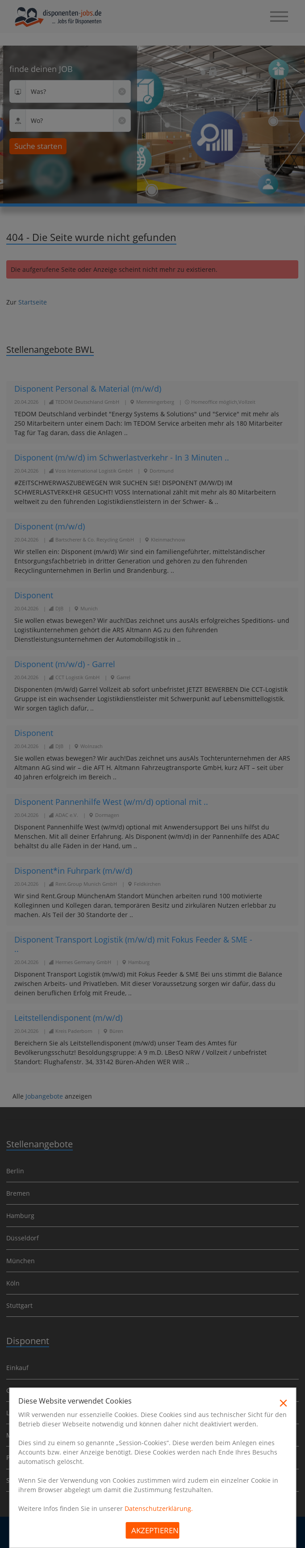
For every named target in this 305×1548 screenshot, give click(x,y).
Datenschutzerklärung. (159, 1508)
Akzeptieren (155, 1530)
